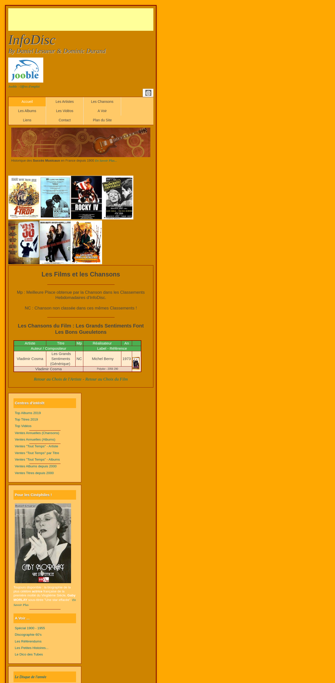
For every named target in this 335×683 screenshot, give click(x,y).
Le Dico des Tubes (29, 654)
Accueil (27, 102)
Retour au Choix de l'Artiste (58, 379)
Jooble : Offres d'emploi (24, 86)
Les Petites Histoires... (32, 648)
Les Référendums (28, 641)
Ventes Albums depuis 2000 (36, 466)
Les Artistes (65, 102)
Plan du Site (102, 120)
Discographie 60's (28, 634)
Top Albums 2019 (28, 413)
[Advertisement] (99, 19)
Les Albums (27, 111)
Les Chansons (102, 102)
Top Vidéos (23, 426)
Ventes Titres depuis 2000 (34, 473)
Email (148, 93)
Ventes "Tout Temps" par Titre (37, 453)
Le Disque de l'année (30, 677)
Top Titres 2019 (26, 419)
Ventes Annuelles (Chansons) (37, 433)
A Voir (102, 111)
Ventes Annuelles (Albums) (35, 439)
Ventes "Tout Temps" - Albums (37, 459)
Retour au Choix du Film (106, 379)
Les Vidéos (64, 111)
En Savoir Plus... (106, 160)
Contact (65, 120)
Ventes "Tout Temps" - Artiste (36, 446)
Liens (27, 120)
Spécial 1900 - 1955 (30, 628)
